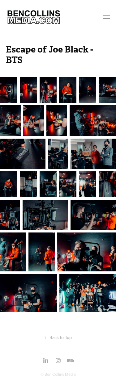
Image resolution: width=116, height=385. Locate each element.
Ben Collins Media (60, 374)
